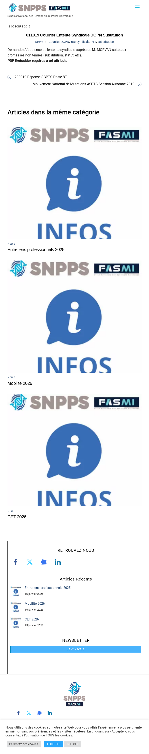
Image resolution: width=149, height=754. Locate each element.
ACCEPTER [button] (53, 744)
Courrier (54, 41)
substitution (105, 41)
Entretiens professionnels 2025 (35, 249)
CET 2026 (16, 516)
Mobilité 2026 (19, 383)
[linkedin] (59, 562)
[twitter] (30, 562)
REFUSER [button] (72, 744)
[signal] (45, 562)
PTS (93, 41)
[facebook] (16, 562)
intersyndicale (79, 41)
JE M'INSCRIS (75, 649)
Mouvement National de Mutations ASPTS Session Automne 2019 (83, 84)
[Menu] (137, 6)
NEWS (39, 41)
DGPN (65, 41)
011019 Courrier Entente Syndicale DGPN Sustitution (74, 35)
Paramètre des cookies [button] (23, 744)
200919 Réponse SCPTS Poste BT (41, 77)
